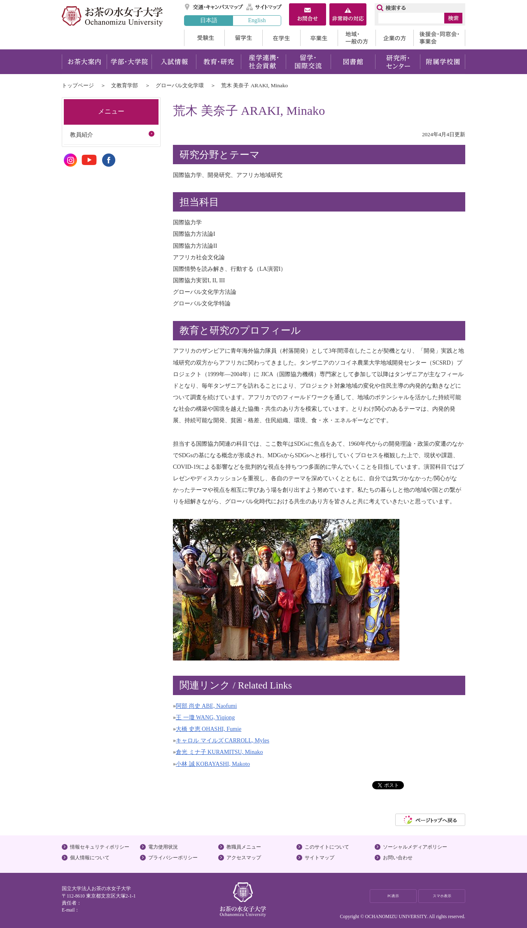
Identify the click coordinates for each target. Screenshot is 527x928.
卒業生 (319, 38)
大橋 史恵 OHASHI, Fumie (208, 729)
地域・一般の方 (356, 38)
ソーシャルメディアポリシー (415, 846)
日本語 (208, 20)
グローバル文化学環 (180, 85)
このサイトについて (327, 846)
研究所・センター (397, 61)
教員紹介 (81, 134)
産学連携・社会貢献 (263, 61)
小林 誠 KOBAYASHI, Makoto (213, 764)
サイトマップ (264, 7)
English (257, 20)
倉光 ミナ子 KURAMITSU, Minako (219, 752)
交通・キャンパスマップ (214, 7)
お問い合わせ (398, 857)
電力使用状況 (163, 846)
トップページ (78, 85)
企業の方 (394, 38)
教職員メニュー (243, 846)
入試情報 (174, 61)
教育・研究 (218, 61)
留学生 (243, 38)
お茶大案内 (84, 61)
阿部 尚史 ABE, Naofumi (206, 705)
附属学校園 (442, 61)
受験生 (204, 38)
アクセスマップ (243, 857)
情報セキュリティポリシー (99, 846)
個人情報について (90, 857)
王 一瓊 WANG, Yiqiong (205, 717)
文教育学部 (124, 85)
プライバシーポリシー (173, 857)
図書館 (353, 61)
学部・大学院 (129, 61)
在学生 (281, 38)
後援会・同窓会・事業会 (439, 38)
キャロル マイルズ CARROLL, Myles (222, 740)
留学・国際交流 (308, 61)
